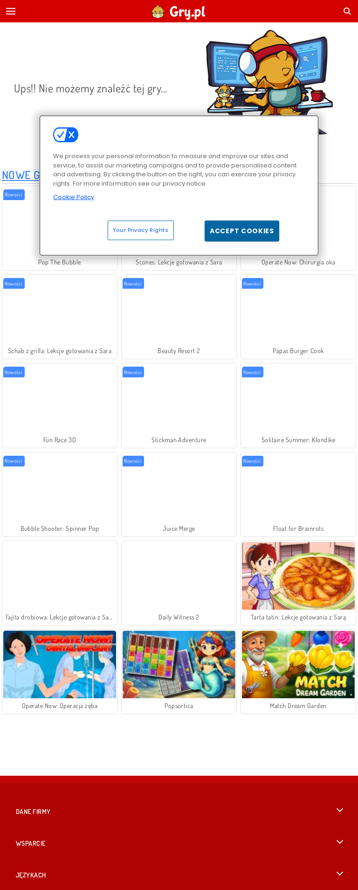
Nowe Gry (27, 174)
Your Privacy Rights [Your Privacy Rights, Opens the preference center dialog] (141, 229)
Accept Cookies (242, 230)
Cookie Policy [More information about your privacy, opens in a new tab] (73, 197)
